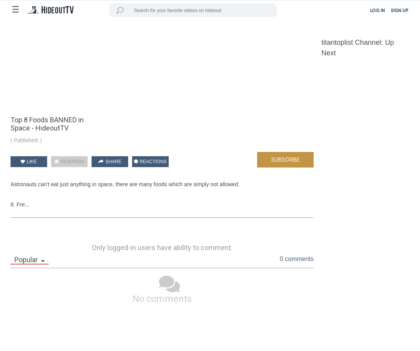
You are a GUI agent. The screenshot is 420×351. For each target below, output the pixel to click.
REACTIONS (150, 161)
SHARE (110, 161)
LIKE (29, 161)
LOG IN (377, 11)
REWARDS (69, 161)
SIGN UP (399, 11)
